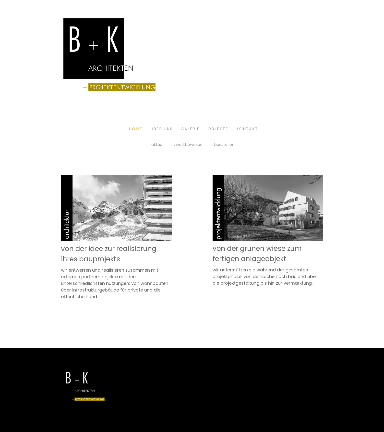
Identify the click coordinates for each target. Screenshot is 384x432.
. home (134, 129)
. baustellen (223, 144)
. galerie (189, 129)
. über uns (160, 129)
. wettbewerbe (188, 144)
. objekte (216, 129)
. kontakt (246, 129)
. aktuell (157, 144)
